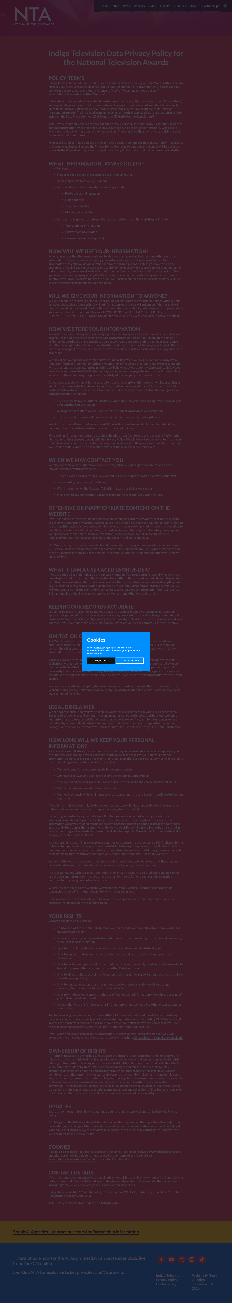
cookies (99, 647)
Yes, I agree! (101, 660)
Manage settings (130, 660)
